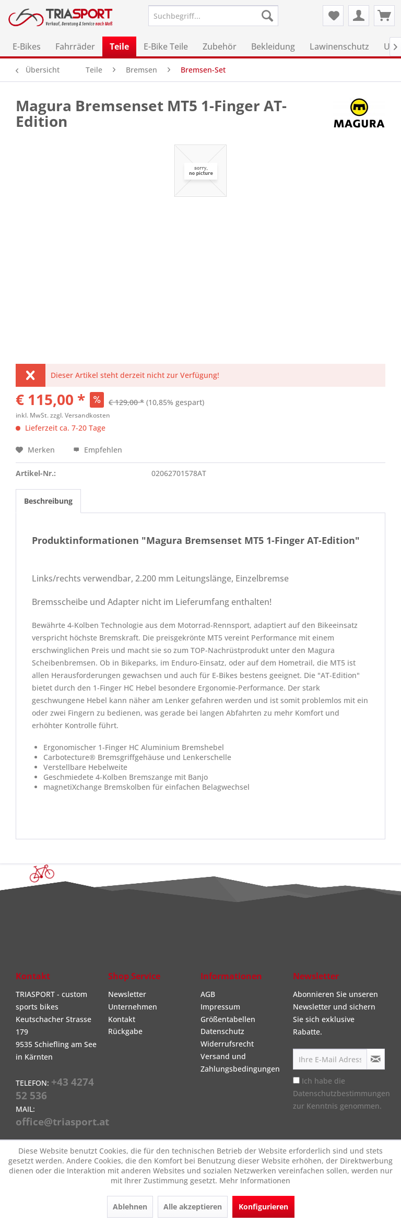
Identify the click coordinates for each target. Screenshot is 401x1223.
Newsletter (127, 994)
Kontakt (121, 1019)
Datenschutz (222, 1031)
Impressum (220, 1007)
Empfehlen (97, 450)
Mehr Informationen (254, 1180)
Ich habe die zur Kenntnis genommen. (341, 1093)
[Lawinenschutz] (339, 46)
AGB (207, 994)
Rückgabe (125, 1031)
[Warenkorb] (384, 15)
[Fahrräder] (75, 46)
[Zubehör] (219, 46)
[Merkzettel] (333, 15)
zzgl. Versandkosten (80, 415)
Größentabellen (227, 1019)
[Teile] (119, 46)
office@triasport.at (62, 1122)
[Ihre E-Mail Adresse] (330, 1059)
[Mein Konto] (358, 15)
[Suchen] (267, 15)
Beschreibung (48, 501)
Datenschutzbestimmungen (341, 1093)
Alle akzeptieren (192, 1207)
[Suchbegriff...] (213, 15)
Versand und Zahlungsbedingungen (240, 1062)
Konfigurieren (263, 1207)
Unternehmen (132, 1007)
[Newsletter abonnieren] (376, 1059)
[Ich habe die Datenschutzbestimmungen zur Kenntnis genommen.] (296, 1080)
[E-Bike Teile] (165, 46)
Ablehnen (130, 1207)
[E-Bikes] (26, 46)
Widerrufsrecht (227, 1044)
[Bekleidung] (273, 46)
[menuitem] (213, 15)
